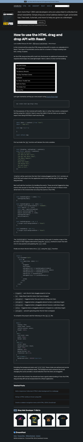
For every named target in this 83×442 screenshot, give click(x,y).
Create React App (52, 96)
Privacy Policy (21, 436)
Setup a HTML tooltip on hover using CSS (28, 397)
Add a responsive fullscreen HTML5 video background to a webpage (37, 391)
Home (15, 436)
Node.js (49, 6)
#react (54, 43)
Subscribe (41, 22)
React (43, 6)
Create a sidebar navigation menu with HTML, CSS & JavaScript (36, 403)
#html (50, 43)
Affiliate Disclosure (30, 436)
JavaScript (35, 6)
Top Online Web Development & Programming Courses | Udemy (41, 1)
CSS (29, 6)
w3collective (17, 6)
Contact (38, 436)
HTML (24, 6)
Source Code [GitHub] (41, 43)
